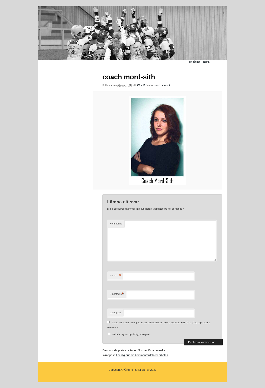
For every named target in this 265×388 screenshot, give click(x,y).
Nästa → (207, 62)
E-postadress (117, 294)
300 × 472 (141, 85)
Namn (115, 275)
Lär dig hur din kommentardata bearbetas (142, 355)
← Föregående (192, 62)
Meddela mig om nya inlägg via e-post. (131, 334)
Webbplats (115, 312)
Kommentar (116, 223)
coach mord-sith (162, 85)
